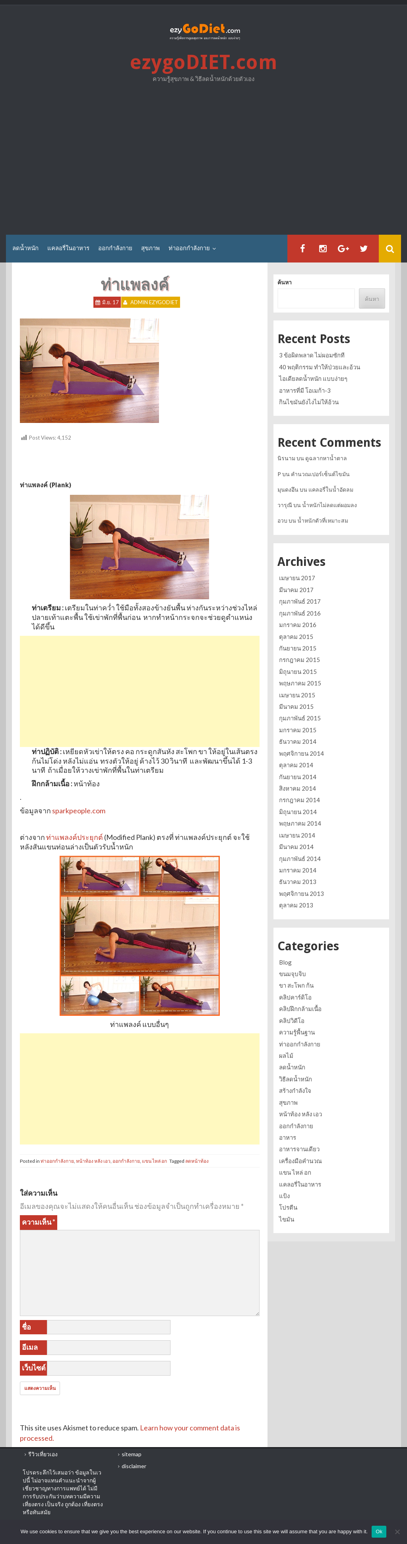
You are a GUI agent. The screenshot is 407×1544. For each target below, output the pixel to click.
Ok (379, 1531)
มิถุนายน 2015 (298, 671)
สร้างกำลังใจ (295, 1090)
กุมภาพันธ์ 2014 (300, 858)
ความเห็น (38, 1222)
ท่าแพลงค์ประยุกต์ (74, 837)
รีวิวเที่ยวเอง (43, 1454)
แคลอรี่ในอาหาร (68, 248)
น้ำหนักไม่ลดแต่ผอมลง (329, 505)
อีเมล (30, 1347)
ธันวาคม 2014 (297, 741)
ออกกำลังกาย (115, 248)
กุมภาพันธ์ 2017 (300, 601)
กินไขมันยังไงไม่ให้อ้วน (309, 401)
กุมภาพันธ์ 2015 (300, 718)
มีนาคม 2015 (296, 706)
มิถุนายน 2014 (298, 811)
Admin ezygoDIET (154, 302)
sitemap (131, 1454)
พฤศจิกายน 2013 (301, 893)
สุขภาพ (150, 248)
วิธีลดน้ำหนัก (295, 1079)
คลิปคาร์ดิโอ (295, 997)
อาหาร (287, 1137)
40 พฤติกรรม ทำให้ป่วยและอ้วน (319, 367)
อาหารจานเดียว (299, 1148)
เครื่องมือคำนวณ (300, 1160)
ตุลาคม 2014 (296, 764)
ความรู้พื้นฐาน (297, 1032)
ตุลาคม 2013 (296, 905)
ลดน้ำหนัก (25, 248)
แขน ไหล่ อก (154, 1161)
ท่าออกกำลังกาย (189, 248)
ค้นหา (284, 282)
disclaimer (134, 1466)
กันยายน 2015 (297, 648)
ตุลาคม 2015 (296, 636)
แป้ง (284, 1195)
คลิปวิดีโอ (291, 1020)
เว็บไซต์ (34, 1367)
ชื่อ (26, 1326)
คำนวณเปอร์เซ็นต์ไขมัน (320, 474)
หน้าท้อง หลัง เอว (93, 1161)
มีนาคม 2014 (296, 846)
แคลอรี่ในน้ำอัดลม (330, 489)
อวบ (282, 520)
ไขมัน (286, 1219)
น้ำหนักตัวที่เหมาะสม (322, 520)
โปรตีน (288, 1207)
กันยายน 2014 (297, 776)
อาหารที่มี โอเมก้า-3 (305, 390)
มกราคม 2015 (297, 729)
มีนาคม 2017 (296, 589)
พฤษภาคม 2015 (300, 683)
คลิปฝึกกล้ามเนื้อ (300, 1008)
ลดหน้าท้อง (197, 1161)
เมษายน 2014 (297, 835)
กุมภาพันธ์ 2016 (300, 613)
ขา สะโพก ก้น (296, 985)
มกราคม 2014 (297, 870)
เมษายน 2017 (297, 577)
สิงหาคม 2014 (297, 788)
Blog (285, 962)
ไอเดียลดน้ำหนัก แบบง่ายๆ (313, 378)
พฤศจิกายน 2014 (301, 753)
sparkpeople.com (78, 810)
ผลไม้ (286, 1055)
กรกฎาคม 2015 (299, 659)
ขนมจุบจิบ (292, 973)
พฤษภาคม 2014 (300, 823)
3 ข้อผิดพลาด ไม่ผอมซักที (312, 355)
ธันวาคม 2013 (297, 881)
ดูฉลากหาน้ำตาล (326, 458)
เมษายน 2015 (297, 695)
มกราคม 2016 (297, 624)
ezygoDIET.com (203, 62)
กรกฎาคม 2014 (299, 799)
